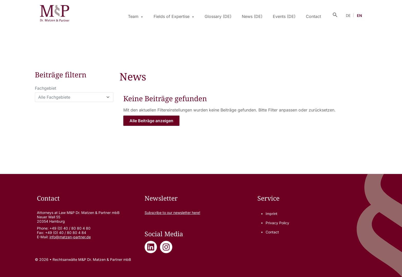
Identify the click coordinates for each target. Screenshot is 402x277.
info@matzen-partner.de (70, 237)
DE (348, 15)
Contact (313, 16)
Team (133, 16)
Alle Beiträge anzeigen (151, 120)
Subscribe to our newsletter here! (172, 212)
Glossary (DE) (218, 16)
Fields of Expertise (171, 16)
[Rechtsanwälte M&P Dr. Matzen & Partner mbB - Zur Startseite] (54, 14)
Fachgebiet (45, 88)
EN (359, 15)
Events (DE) (284, 16)
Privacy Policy (277, 223)
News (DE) (252, 16)
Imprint (271, 213)
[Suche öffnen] (335, 14)
